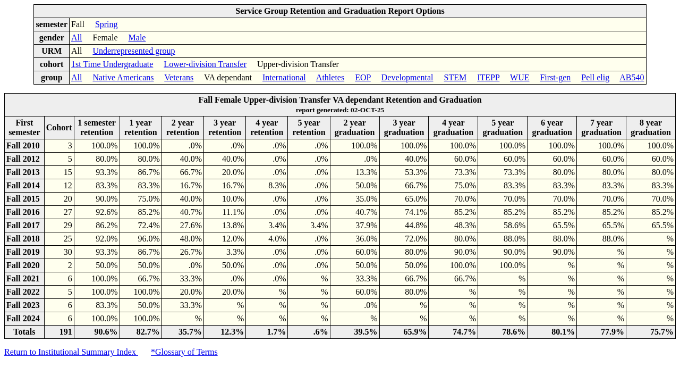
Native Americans (123, 77)
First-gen (555, 77)
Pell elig (595, 77)
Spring (106, 24)
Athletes (330, 77)
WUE (519, 77)
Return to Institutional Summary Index (71, 351)
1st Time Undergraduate (112, 64)
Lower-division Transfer (205, 64)
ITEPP (488, 77)
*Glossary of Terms (184, 351)
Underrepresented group (133, 50)
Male (137, 37)
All (76, 37)
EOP (363, 77)
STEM (455, 77)
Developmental (407, 77)
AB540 (631, 77)
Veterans (178, 77)
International (284, 77)
